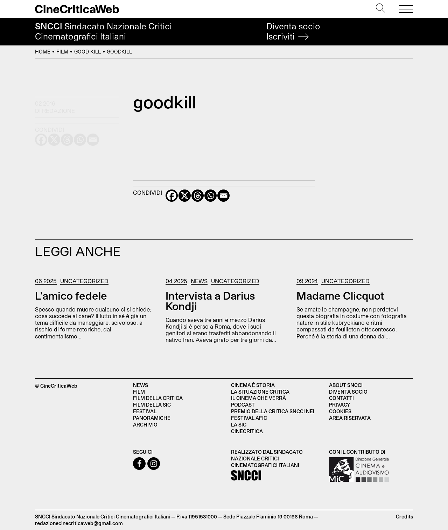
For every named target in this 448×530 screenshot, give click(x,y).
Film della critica (158, 398)
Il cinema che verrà (258, 398)
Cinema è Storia (253, 385)
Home (42, 52)
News (199, 281)
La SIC (238, 425)
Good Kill (87, 52)
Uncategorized (84, 281)
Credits (404, 517)
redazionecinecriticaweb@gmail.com (79, 523)
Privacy (339, 405)
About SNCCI (346, 385)
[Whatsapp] (210, 195)
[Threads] (197, 195)
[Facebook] (172, 195)
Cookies (340, 411)
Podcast (243, 405)
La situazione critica (260, 392)
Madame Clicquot (340, 295)
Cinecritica (247, 431)
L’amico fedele (71, 295)
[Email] (223, 195)
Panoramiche (151, 418)
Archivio (145, 425)
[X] (184, 195)
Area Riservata (350, 418)
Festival (144, 411)
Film (62, 52)
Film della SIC (152, 405)
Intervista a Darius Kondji (210, 300)
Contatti (341, 398)
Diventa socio (293, 31)
